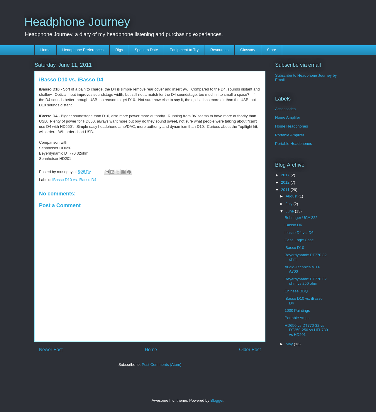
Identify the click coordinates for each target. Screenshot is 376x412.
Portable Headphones (293, 143)
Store (271, 50)
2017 (286, 175)
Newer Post (51, 349)
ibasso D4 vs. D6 (298, 232)
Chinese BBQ (296, 291)
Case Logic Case (299, 240)
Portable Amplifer (289, 135)
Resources (219, 50)
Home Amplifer (287, 117)
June (290, 211)
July (290, 204)
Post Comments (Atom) (161, 364)
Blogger (216, 400)
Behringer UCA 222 (300, 217)
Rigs (119, 50)
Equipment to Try (184, 50)
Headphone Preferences (83, 50)
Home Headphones (291, 126)
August (292, 196)
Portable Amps (296, 318)
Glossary (247, 50)
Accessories (285, 109)
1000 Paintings (297, 310)
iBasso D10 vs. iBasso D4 (74, 179)
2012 (286, 182)
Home (45, 50)
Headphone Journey (77, 21)
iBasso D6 (293, 225)
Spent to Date (146, 50)
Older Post (250, 349)
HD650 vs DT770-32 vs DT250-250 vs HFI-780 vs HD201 (306, 330)
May (290, 344)
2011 (286, 189)
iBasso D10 (294, 247)
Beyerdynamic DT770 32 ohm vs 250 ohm (305, 281)
